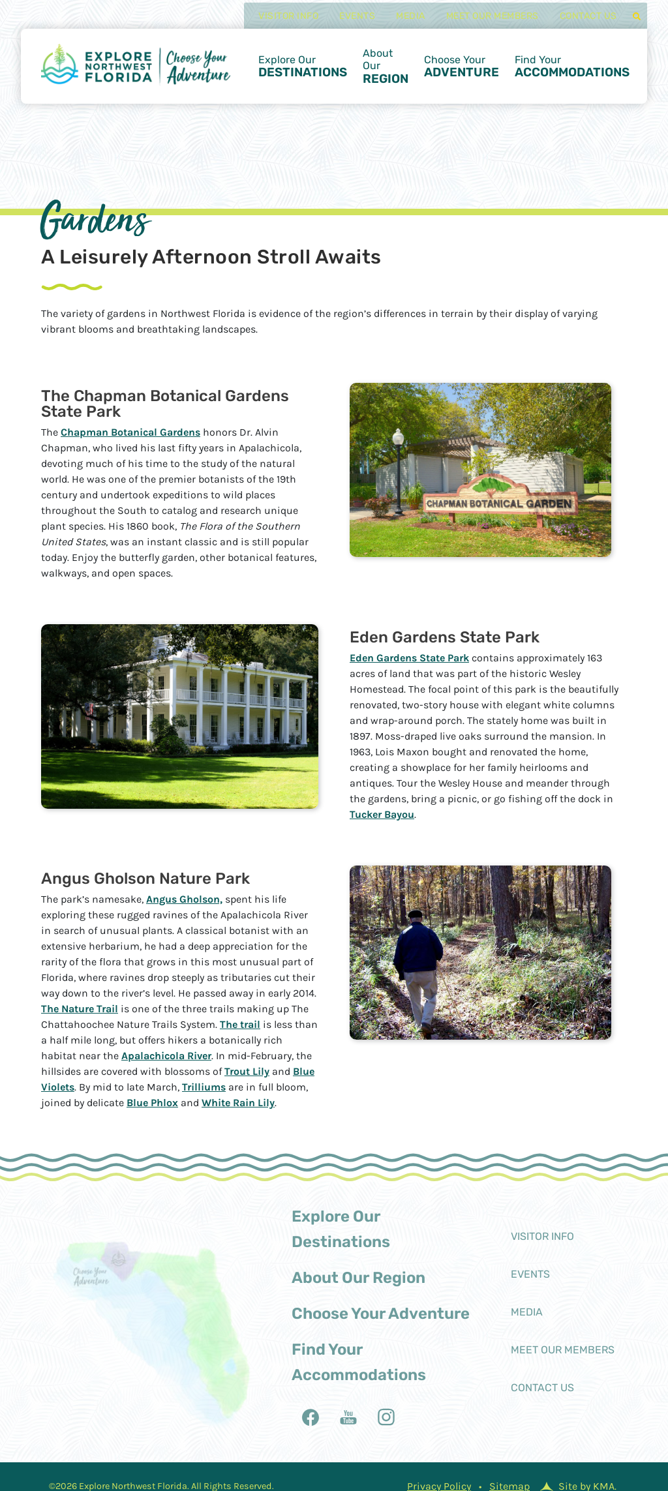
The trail (240, 1024)
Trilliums (204, 1087)
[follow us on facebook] (310, 1417)
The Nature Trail (79, 1008)
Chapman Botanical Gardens (130, 432)
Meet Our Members (480, 23)
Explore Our (302, 74)
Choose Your (461, 74)
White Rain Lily (238, 1102)
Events (346, 23)
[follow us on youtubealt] (348, 1417)
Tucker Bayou (382, 814)
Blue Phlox (152, 1102)
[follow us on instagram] (386, 1417)
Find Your (572, 74)
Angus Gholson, (184, 899)
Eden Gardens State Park (409, 658)
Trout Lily (246, 1071)
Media (399, 23)
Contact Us (576, 23)
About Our (385, 74)
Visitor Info (277, 23)
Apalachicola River (166, 1055)
